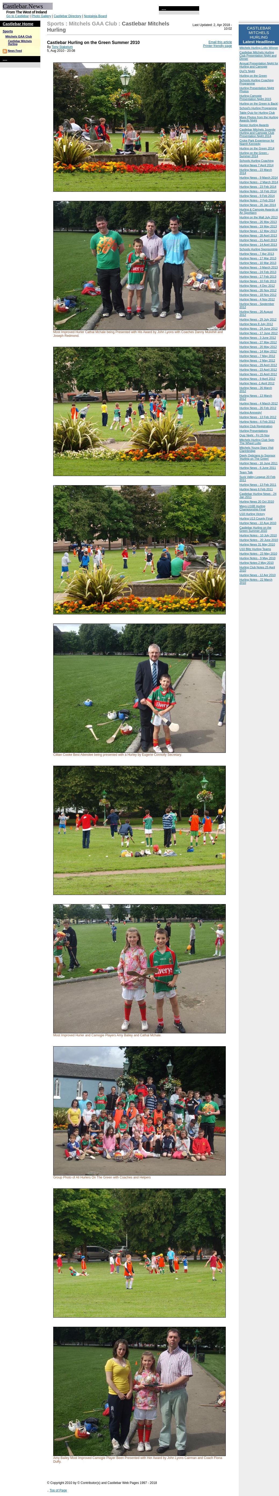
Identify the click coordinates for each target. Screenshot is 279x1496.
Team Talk (246, 472)
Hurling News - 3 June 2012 (257, 337)
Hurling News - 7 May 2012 (257, 356)
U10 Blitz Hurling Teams (255, 549)
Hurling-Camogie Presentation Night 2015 (255, 97)
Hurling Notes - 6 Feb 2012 (257, 421)
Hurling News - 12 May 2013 (258, 231)
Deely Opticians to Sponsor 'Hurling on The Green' (257, 457)
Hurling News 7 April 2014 (256, 165)
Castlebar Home (18, 23)
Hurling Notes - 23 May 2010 (258, 553)
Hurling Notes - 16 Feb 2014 (258, 191)
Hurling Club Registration (255, 426)
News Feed (15, 50)
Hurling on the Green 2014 (256, 148)
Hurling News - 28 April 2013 (258, 235)
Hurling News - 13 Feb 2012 (257, 417)
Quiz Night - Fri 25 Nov (254, 435)
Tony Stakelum (62, 47)
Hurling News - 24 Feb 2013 (257, 272)
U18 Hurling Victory (252, 513)
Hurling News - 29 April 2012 (258, 365)
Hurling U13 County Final (256, 518)
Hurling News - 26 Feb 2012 (257, 408)
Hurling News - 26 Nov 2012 (258, 290)
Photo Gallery (41, 16)
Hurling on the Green (253, 75)
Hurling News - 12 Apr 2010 (257, 575)
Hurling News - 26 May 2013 (258, 221)
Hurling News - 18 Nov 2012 (258, 294)
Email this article (220, 42)
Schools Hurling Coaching (256, 160)
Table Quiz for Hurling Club (257, 112)
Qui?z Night (247, 71)
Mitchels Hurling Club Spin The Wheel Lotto (256, 441)
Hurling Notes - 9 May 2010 (257, 558)
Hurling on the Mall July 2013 (258, 217)
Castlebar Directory (67, 16)
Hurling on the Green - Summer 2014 (254, 154)
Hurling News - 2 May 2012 (257, 360)
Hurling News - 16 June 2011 (258, 463)
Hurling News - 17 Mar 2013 (257, 258)
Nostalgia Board (95, 16)
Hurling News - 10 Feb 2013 (257, 281)
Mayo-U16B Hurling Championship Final (252, 507)
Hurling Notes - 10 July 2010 (258, 535)
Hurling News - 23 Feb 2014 (257, 186)
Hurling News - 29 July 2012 (258, 319)
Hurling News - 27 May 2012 (258, 342)
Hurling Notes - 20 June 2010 (258, 539)
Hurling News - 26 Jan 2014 (257, 205)
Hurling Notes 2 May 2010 (256, 562)
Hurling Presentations (253, 430)
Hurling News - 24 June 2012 (258, 328)
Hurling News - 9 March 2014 (258, 177)
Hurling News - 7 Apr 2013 (256, 253)
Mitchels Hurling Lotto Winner (258, 47)
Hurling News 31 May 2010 (257, 544)
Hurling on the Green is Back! (258, 103)
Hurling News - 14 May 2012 (258, 351)
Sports (8, 31)
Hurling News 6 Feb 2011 (256, 489)
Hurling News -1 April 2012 (256, 383)
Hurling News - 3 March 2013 (258, 267)
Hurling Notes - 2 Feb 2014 (257, 200)
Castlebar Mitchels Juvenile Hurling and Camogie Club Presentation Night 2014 (257, 133)
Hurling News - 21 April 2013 (258, 240)
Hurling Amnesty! (250, 412)
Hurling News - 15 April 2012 (258, 374)
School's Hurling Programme (258, 108)
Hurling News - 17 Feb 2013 (257, 276)
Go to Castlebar (17, 16)
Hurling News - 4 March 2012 (258, 403)
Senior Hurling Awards (254, 125)
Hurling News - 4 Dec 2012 (257, 285)
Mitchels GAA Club (18, 36)
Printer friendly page (217, 46)
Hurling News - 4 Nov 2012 (257, 299)
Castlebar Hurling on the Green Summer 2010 (255, 529)
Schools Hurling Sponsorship (258, 249)
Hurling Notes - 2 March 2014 (258, 182)
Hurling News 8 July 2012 (256, 324)
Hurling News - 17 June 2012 (258, 333)
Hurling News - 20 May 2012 (258, 346)
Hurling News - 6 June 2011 (257, 467)
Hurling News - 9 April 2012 (257, 378)
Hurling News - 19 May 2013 (258, 226)
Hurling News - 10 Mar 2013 (257, 262)
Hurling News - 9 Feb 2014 (257, 195)
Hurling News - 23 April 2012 (258, 369)
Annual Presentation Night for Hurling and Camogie (258, 65)
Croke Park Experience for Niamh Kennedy (256, 142)
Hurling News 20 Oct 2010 (256, 501)
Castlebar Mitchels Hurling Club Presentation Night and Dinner (258, 55)
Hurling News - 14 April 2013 (258, 244)
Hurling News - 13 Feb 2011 (257, 484)
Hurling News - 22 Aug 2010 (257, 523)
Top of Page (58, 1490)
